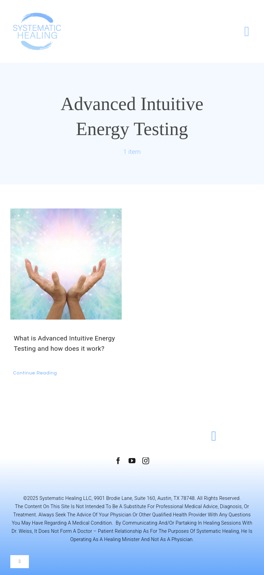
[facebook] (118, 460)
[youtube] (132, 460)
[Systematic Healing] (37, 16)
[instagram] (145, 460)
